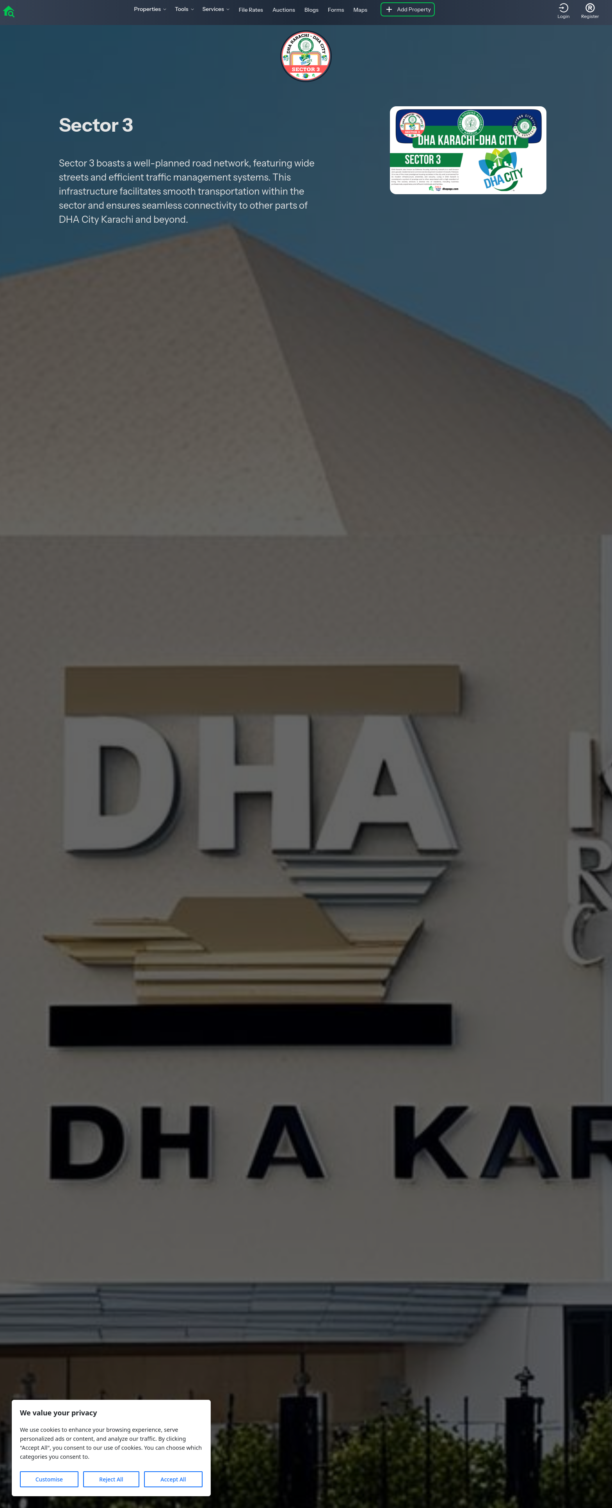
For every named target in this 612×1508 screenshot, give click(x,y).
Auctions (283, 9)
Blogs (311, 9)
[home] (9, 11)
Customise (49, 1479)
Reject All (111, 1479)
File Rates (251, 9)
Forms (336, 9)
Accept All (173, 1479)
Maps (360, 9)
